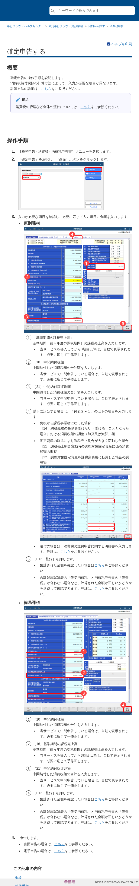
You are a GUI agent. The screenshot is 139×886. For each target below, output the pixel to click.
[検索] (92, 10)
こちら (46, 89)
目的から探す (96, 26)
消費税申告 (117, 26)
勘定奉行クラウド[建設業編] (66, 26)
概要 (18, 877)
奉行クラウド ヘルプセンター (25, 26)
